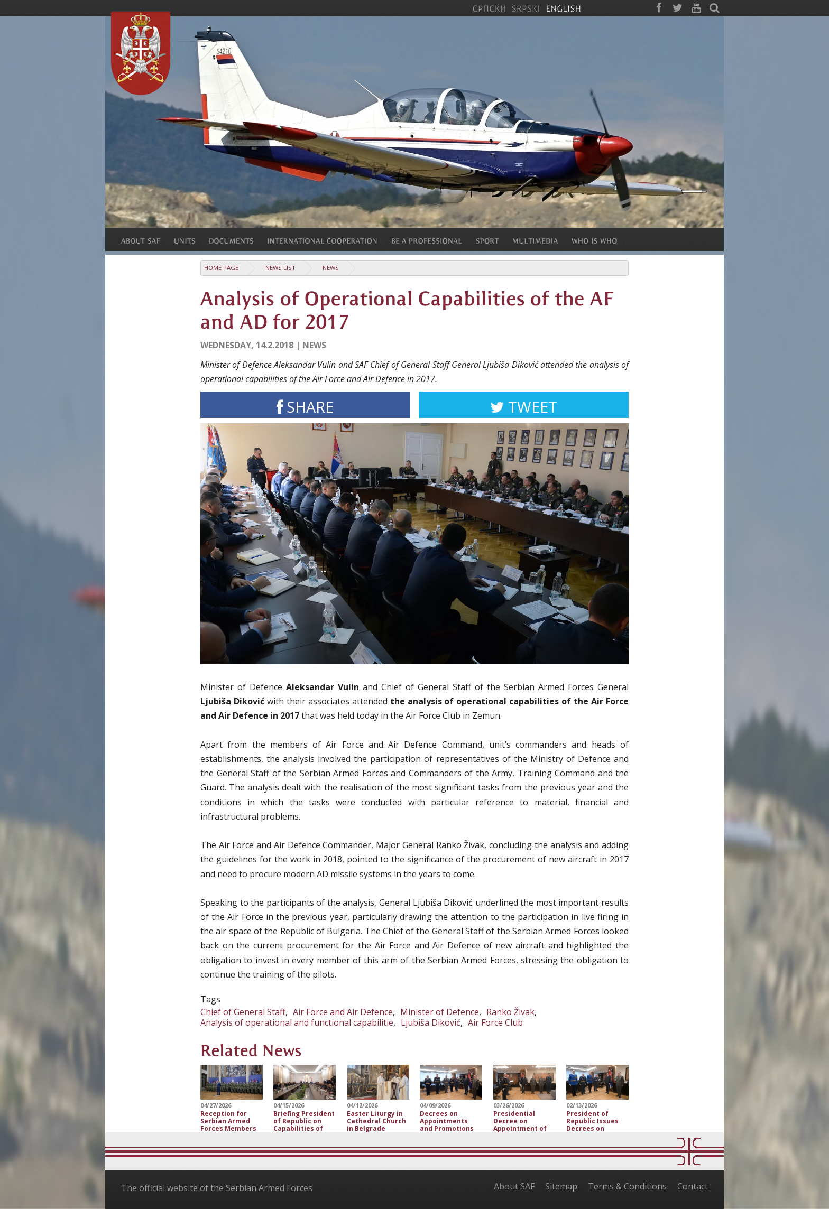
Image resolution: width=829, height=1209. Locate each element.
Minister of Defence (439, 1012)
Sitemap (561, 1186)
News (331, 268)
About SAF (514, 1186)
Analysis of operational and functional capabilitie (296, 1022)
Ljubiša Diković (430, 1022)
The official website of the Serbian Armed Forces (216, 1188)
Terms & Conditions (627, 1186)
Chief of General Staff (242, 1012)
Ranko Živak (510, 1012)
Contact (692, 1186)
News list (280, 268)
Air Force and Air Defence (343, 1012)
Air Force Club (495, 1022)
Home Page (221, 268)
